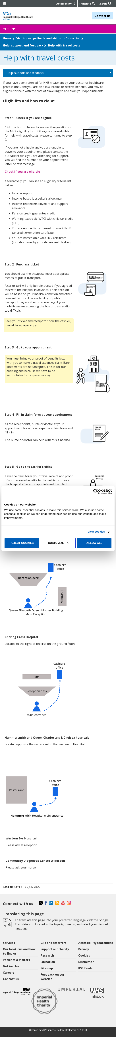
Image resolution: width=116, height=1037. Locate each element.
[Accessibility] (66, 3)
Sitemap (47, 968)
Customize (58, 543)
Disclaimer (86, 962)
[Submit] (109, 3)
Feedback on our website (52, 977)
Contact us (102, 16)
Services (9, 943)
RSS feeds (85, 968)
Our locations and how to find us (19, 951)
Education (48, 962)
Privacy (83, 949)
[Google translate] (87, 3)
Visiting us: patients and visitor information (48, 38)
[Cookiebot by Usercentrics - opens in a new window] (96, 491)
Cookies (84, 955)
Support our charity (55, 949)
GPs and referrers (53, 943)
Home (7, 38)
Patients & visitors (16, 960)
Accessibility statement (95, 943)
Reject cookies (22, 543)
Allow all (94, 543)
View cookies (96, 531)
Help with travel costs (64, 45)
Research (47, 955)
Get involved (12, 966)
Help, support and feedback (23, 45)
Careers (8, 973)
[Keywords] (102, 3)
